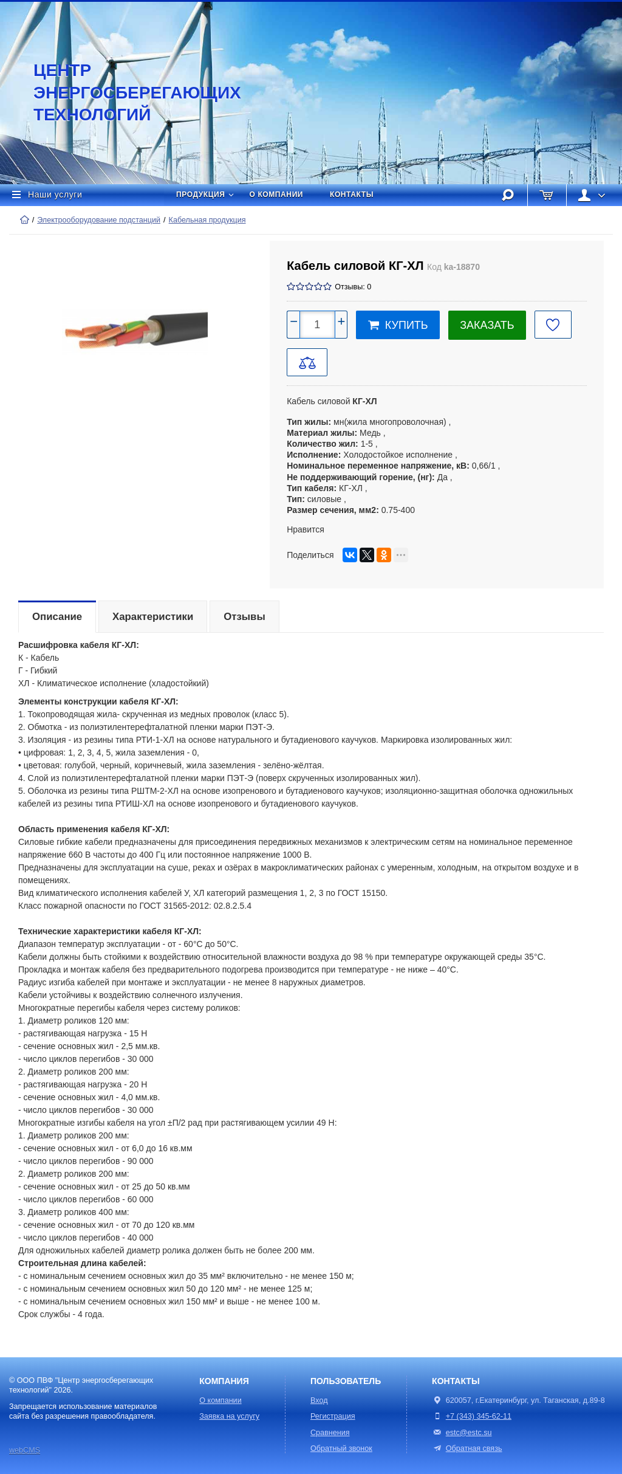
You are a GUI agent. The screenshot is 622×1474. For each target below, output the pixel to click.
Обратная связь (467, 1448)
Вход (319, 1400)
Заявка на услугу (229, 1416)
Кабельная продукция (207, 220)
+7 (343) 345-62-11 (478, 1416)
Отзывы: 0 (353, 287)
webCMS (24, 1450)
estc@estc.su (469, 1432)
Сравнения (330, 1432)
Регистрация (332, 1416)
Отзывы (244, 616)
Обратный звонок (341, 1448)
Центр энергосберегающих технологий (124, 92)
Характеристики (152, 616)
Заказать (487, 325)
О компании (277, 194)
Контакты (352, 194)
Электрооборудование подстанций (98, 220)
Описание (57, 616)
